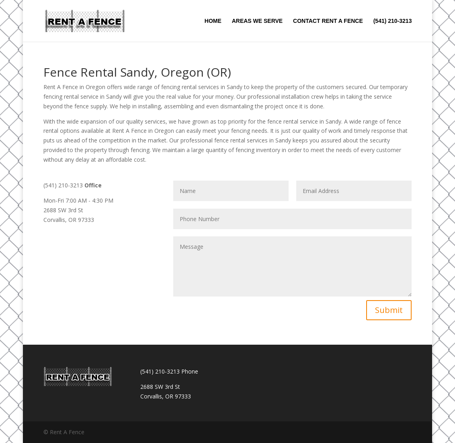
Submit (389, 310)
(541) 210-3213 (392, 21)
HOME (213, 21)
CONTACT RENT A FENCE (328, 21)
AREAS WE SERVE (257, 21)
